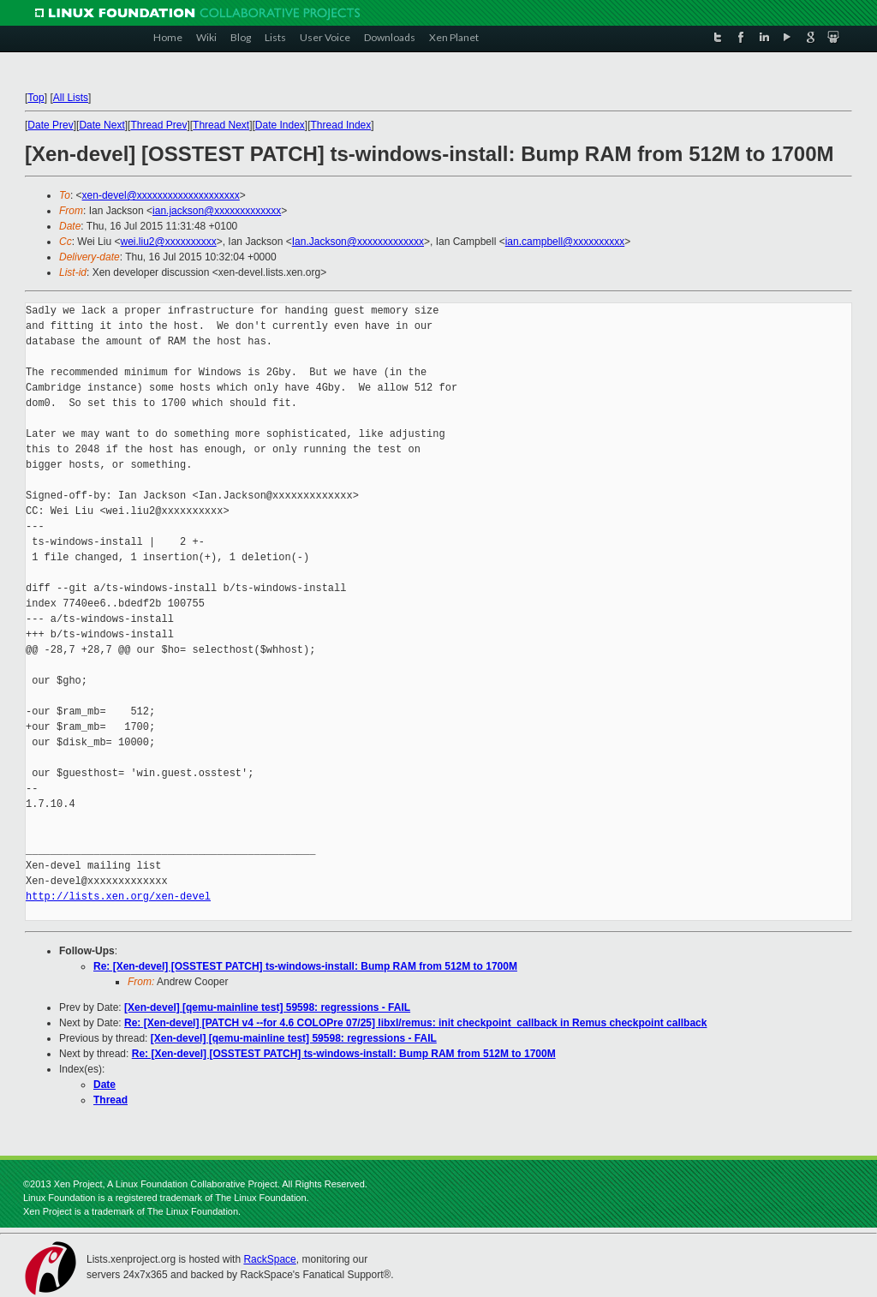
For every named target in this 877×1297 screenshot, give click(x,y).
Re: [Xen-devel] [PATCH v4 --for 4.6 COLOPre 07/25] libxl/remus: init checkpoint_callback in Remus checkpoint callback (415, 1023)
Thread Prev (158, 125)
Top (35, 98)
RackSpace (269, 1259)
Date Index (280, 125)
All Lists (70, 98)
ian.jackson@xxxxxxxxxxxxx (216, 211)
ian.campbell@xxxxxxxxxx (565, 242)
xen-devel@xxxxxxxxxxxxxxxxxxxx (161, 195)
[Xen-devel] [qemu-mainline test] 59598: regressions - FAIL (267, 1007)
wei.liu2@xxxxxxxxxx (168, 242)
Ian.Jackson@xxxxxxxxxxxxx (358, 242)
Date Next (101, 125)
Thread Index (341, 125)
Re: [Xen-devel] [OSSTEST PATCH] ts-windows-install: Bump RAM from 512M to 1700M (305, 966)
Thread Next (221, 125)
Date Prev (50, 125)
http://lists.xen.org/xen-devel (118, 896)
